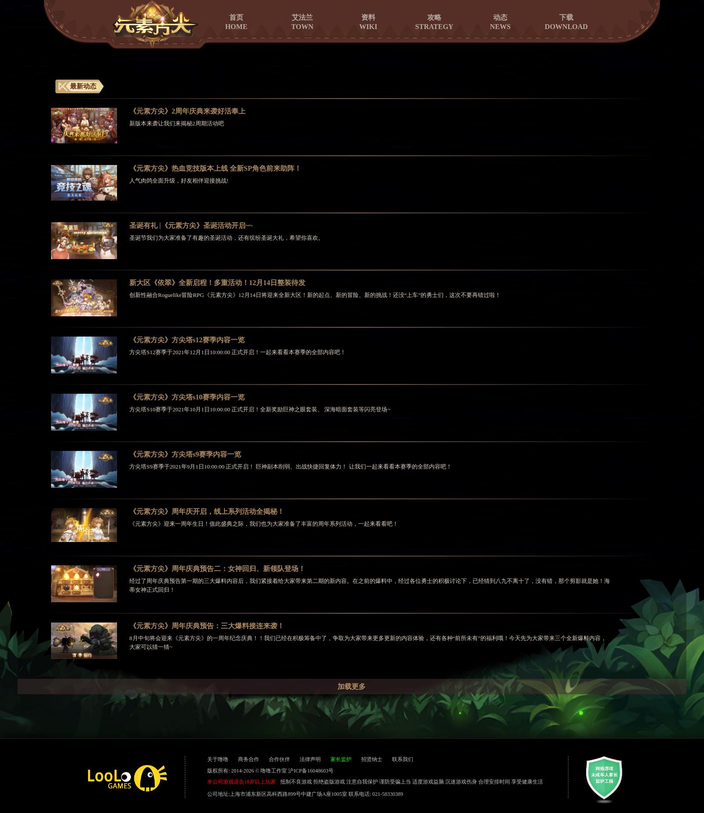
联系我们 (402, 759)
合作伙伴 (279, 759)
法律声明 (310, 759)
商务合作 (248, 759)
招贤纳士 (371, 759)
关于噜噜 (217, 759)
